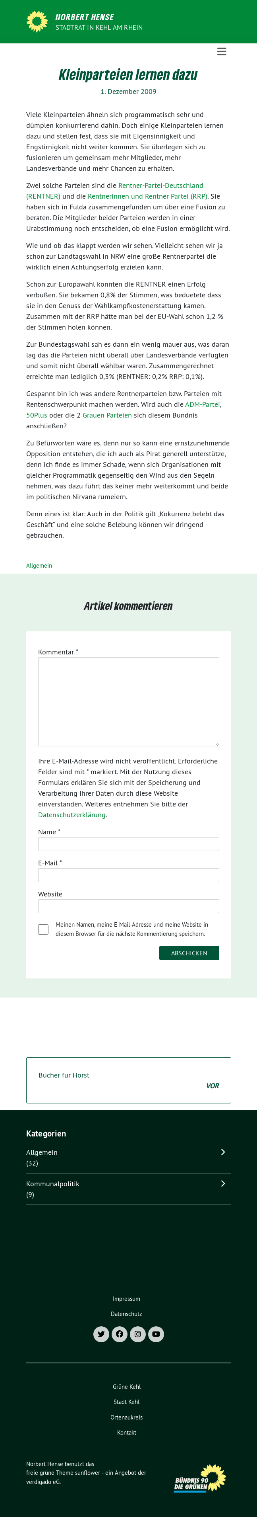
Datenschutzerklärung (72, 814)
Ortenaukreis (126, 1417)
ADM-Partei (202, 404)
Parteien (119, 415)
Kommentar (58, 651)
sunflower (87, 1472)
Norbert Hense (85, 17)
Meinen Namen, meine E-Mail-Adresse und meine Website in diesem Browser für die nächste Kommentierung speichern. (132, 929)
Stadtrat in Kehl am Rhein (99, 27)
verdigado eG (43, 1482)
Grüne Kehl (127, 1386)
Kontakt (126, 1432)
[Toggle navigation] (222, 52)
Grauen (93, 415)
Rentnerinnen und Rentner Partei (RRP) (147, 196)
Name (49, 831)
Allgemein (39, 565)
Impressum (126, 1298)
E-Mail (50, 862)
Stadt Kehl (126, 1402)
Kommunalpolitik (52, 1183)
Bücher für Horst (129, 1080)
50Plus (36, 415)
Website (50, 893)
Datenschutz (126, 1314)
